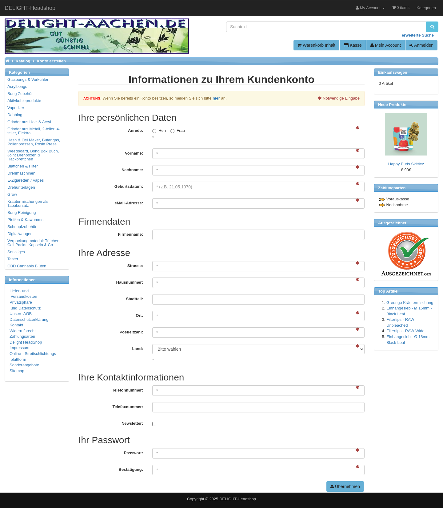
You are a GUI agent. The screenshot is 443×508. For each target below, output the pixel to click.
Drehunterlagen (21, 187)
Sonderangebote (24, 365)
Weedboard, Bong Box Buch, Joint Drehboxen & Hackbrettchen (33, 155)
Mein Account (385, 45)
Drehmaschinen (21, 173)
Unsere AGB (21, 313)
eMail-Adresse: (129, 203)
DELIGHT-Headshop (237, 499)
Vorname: (134, 153)
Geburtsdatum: (128, 186)
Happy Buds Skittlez (406, 164)
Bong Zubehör (20, 93)
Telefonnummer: (127, 390)
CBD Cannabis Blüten (26, 266)
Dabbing (14, 114)
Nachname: (132, 169)
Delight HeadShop (26, 342)
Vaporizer (15, 107)
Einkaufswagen (392, 72)
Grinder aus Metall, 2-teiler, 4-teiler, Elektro (33, 131)
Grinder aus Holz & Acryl (29, 122)
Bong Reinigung (21, 212)
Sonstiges (16, 252)
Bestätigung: (131, 469)
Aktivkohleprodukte (24, 100)
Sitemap (17, 370)
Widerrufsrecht (23, 331)
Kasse (353, 45)
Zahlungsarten (22, 336)
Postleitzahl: (131, 332)
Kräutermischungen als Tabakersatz (27, 203)
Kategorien (426, 8)
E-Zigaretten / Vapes (25, 180)
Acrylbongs (17, 86)
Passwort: (133, 453)
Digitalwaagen (20, 233)
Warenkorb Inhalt (316, 45)
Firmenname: (130, 234)
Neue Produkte (392, 104)
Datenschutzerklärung (29, 319)
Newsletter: (132, 423)
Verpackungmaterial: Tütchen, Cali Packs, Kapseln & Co (33, 242)
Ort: (139, 315)
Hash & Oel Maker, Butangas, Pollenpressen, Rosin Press (33, 142)
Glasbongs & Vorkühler (27, 79)
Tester (12, 259)
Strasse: (135, 265)
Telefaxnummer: (128, 406)
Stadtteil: (134, 299)
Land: (137, 348)
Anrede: (135, 130)
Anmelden (421, 45)
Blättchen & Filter (22, 166)
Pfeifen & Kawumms (25, 219)
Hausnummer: (129, 282)
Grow (12, 194)
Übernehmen (345, 486)
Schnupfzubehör (22, 226)
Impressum (19, 347)
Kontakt (16, 325)
